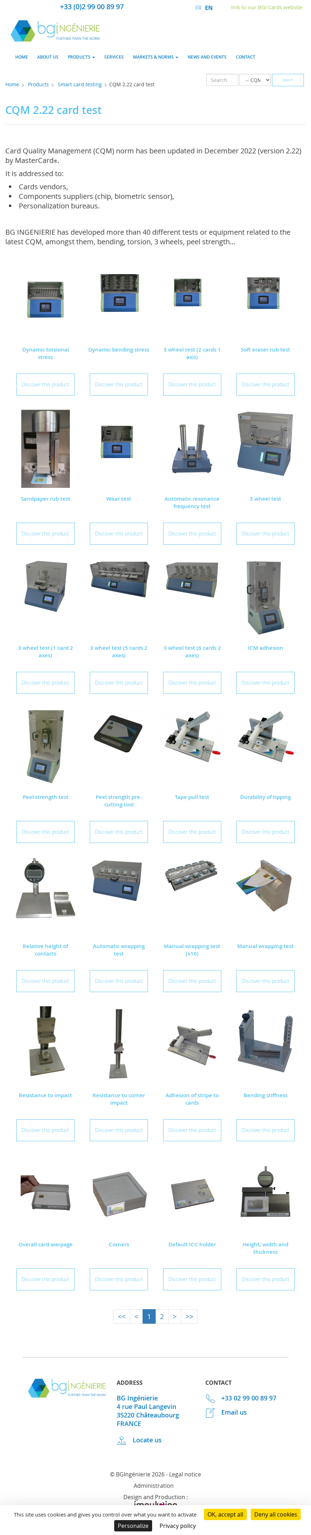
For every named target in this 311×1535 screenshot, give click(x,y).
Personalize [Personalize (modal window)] (133, 1526)
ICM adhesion (265, 648)
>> (189, 1316)
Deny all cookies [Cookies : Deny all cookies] (275, 1514)
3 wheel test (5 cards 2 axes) (119, 651)
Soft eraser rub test (265, 349)
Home (21, 57)
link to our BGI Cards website (266, 7)
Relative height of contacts (45, 949)
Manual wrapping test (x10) (192, 949)
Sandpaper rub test (45, 498)
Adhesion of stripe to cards (192, 1099)
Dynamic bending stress (118, 349)
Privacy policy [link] (178, 1526)
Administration (154, 1486)
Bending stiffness (266, 1095)
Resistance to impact (45, 1095)
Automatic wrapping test (119, 949)
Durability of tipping (265, 797)
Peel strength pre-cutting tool (119, 800)
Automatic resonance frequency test (192, 502)
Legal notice (185, 1474)
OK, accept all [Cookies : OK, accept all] (225, 1514)
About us (48, 57)
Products (38, 84)
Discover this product (45, 384)
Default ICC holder (192, 1244)
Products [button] (81, 57)
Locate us (139, 1440)
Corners (119, 1244)
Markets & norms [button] (155, 57)
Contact (245, 57)
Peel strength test (45, 797)
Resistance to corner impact (119, 1099)
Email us (226, 1412)
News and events (207, 57)
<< (122, 1316)
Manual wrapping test (265, 946)
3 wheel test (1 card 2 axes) (45, 651)
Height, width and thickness (265, 1248)
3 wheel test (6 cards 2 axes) (192, 651)
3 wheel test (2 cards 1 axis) (192, 353)
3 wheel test (265, 498)
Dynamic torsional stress (45, 353)
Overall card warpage (45, 1244)
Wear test (118, 498)
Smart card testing (80, 84)
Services (114, 57)
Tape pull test (192, 797)
